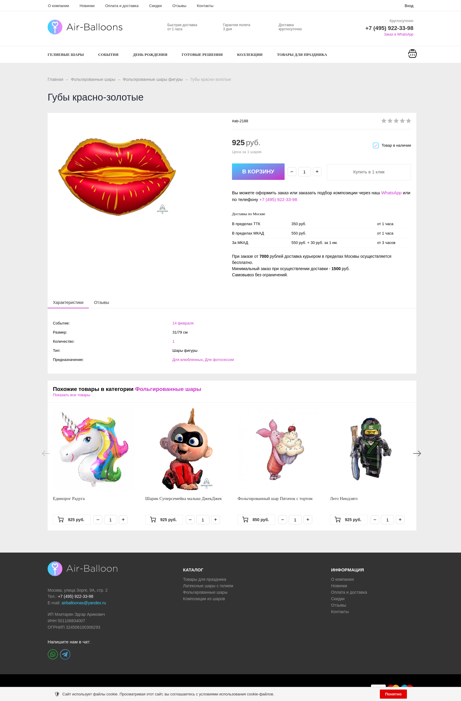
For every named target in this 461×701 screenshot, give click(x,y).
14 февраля (183, 323)
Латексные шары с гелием (208, 585)
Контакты (205, 6)
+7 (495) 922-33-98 (278, 199)
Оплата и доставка (122, 6)
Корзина (412, 61)
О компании (58, 6)
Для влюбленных (188, 359)
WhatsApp (391, 192)
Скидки (155, 6)
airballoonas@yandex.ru (83, 602)
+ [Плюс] (317, 172)
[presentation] (68, 302)
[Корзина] (412, 57)
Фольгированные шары (93, 79)
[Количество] (304, 171)
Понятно (393, 694)
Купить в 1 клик (369, 171)
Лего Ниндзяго (344, 498)
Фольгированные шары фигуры (153, 79)
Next (417, 453)
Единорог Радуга (69, 498)
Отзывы (179, 6)
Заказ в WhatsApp (398, 34)
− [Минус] (291, 172)
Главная (55, 79)
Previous (46, 453)
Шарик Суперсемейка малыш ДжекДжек (183, 498)
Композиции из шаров (204, 598)
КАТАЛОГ (193, 569)
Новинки (87, 6)
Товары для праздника (204, 579)
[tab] (68, 302)
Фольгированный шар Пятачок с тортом (275, 498)
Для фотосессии (219, 359)
